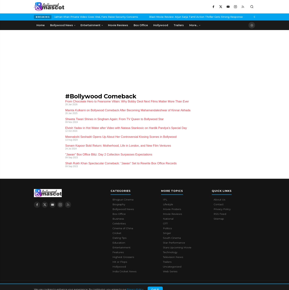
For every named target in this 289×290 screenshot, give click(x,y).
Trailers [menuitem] (179, 25)
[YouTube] (228, 7)
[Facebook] (213, 7)
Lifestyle (168, 204)
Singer (167, 233)
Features (118, 252)
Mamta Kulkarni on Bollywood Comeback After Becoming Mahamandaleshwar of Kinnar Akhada (127, 110)
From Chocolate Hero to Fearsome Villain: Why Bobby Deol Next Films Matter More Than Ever (127, 101)
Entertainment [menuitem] (92, 25)
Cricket (116, 233)
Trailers (167, 261)
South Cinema (172, 237)
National (168, 218)
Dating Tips (119, 237)
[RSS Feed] (243, 7)
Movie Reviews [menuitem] (118, 25)
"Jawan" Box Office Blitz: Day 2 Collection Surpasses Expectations (108, 154)
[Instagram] (235, 7)
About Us (219, 199)
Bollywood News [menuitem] (63, 25)
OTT (165, 223)
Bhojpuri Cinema (122, 199)
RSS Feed (220, 213)
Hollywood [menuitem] (160, 25)
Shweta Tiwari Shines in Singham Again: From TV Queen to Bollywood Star (114, 119)
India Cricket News (124, 271)
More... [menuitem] (195, 25)
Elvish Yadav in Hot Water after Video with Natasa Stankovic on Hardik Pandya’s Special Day (126, 128)
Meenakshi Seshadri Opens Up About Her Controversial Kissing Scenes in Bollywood (121, 136)
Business (118, 218)
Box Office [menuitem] (141, 25)
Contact (219, 204)
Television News (173, 257)
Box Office (119, 213)
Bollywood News (123, 209)
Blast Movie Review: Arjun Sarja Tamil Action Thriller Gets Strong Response (169, 16)
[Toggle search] (251, 6)
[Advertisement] (61, 57)
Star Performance (174, 242)
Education (118, 242)
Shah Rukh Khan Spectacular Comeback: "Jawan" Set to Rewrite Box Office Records (121, 163)
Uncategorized (172, 266)
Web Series (170, 271)
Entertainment (121, 247)
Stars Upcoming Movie (177, 247)
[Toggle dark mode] (251, 25)
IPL (165, 199)
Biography (118, 204)
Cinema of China (122, 228)
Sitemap (219, 218)
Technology (170, 252)
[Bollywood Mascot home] (49, 6)
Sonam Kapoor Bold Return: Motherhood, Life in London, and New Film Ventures (118, 145)
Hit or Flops (119, 261)
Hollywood (119, 266)
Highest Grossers (123, 257)
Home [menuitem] (40, 25)
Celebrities (119, 223)
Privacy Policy (222, 209)
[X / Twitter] (220, 7)
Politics (167, 228)
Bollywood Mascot (54, 285)
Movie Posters (172, 209)
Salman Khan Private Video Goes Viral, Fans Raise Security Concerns (69, 16)
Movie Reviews (172, 213)
